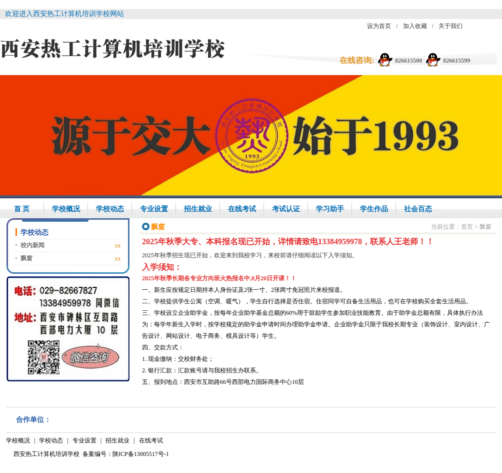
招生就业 (198, 209)
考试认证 (286, 209)
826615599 (456, 60)
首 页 (22, 209)
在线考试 (242, 209)
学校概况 (66, 209)
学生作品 (374, 209)
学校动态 (110, 209)
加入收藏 (415, 26)
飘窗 (26, 258)
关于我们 (450, 26)
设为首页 (379, 26)
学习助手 (330, 209)
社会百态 (418, 209)
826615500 (408, 60)
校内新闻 (32, 245)
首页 (467, 226)
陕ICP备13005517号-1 (140, 453)
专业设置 (154, 209)
